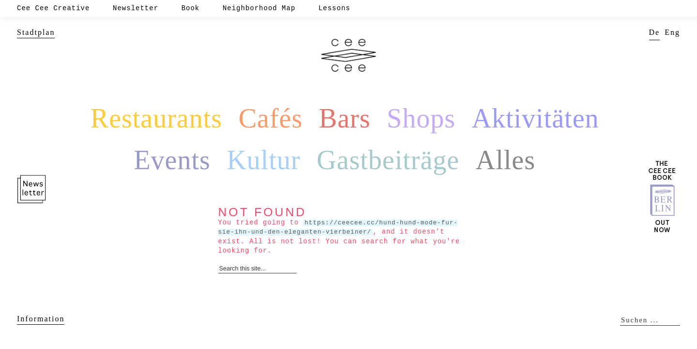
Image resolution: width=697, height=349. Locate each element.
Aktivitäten (535, 118)
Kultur (263, 160)
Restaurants (156, 118)
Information (40, 319)
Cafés (271, 118)
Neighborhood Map (259, 8)
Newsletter (135, 8)
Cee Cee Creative (53, 8)
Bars (345, 118)
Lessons (334, 8)
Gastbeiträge (388, 160)
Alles (505, 160)
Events (172, 160)
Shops (421, 118)
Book (191, 8)
